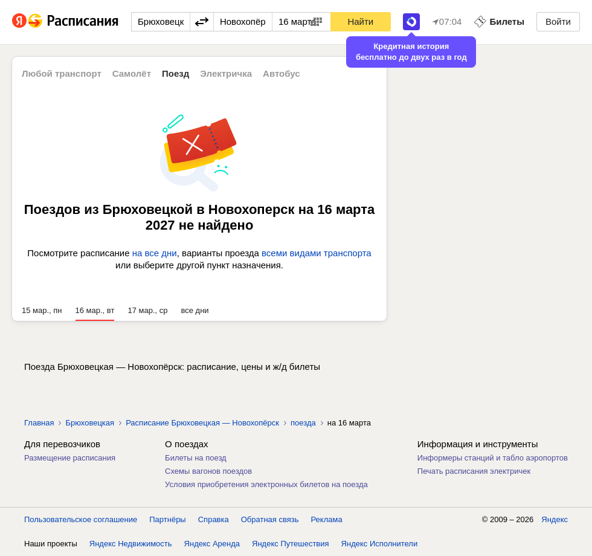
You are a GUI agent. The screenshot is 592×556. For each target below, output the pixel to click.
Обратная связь (270, 519)
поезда (303, 422)
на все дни (154, 253)
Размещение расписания (69, 457)
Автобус (281, 73)
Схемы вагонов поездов (208, 471)
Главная (39, 422)
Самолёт (131, 73)
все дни (194, 310)
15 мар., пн (42, 310)
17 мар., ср (147, 310)
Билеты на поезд (196, 457)
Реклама (327, 519)
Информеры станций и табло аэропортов (492, 457)
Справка (213, 519)
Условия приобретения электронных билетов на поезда (266, 484)
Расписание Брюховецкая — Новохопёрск (202, 422)
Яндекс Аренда (212, 543)
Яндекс (554, 519)
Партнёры (167, 519)
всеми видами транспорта (317, 253)
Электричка (226, 73)
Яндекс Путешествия (290, 543)
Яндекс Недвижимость (130, 543)
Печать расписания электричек (473, 471)
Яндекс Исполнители (379, 543)
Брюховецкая (89, 422)
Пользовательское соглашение (80, 519)
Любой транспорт (61, 73)
